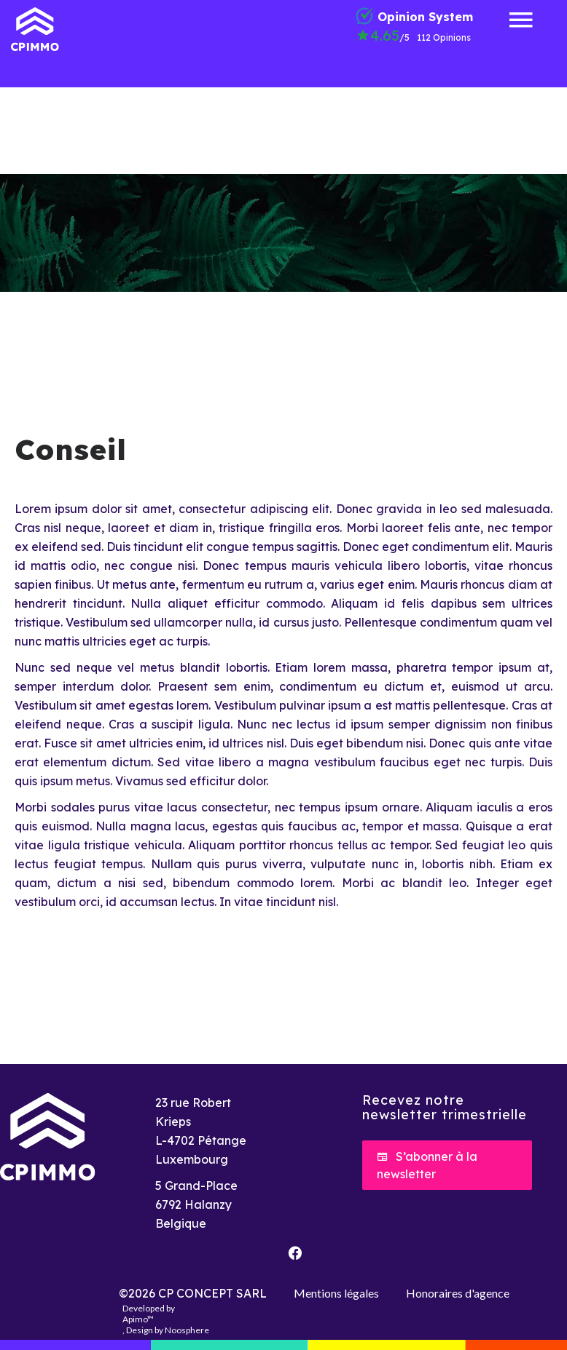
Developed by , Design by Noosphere (165, 1319)
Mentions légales (336, 1293)
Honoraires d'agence (457, 1293)
